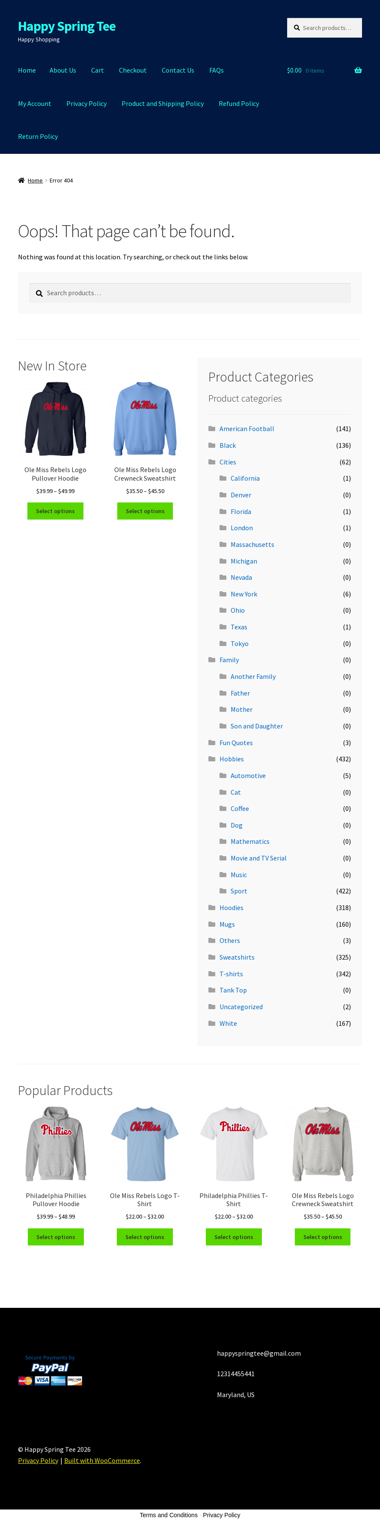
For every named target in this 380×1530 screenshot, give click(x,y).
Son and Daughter (257, 726)
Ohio (238, 610)
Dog (237, 825)
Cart (97, 70)
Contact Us (178, 70)
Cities (228, 462)
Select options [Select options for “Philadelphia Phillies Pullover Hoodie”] (55, 1237)
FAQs (216, 70)
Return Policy (38, 136)
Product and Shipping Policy (163, 103)
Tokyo (240, 643)
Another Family (253, 676)
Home (27, 70)
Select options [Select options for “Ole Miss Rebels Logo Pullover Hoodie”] (55, 511)
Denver (241, 494)
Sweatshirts (237, 957)
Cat (236, 792)
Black (228, 445)
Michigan (244, 561)
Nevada (241, 577)
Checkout (133, 70)
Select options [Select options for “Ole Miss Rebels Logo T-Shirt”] (144, 1237)
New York (244, 594)
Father (240, 693)
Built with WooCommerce (102, 1460)
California (245, 478)
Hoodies (231, 907)
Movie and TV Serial (259, 858)
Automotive (248, 775)
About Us (63, 70)
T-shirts (231, 973)
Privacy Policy (86, 103)
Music (239, 874)
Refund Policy (239, 103)
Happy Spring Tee (67, 26)
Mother (241, 709)
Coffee (240, 808)
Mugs (227, 924)
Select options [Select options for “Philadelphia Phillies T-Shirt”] (233, 1237)
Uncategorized (241, 1006)
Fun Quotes (236, 742)
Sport (239, 891)
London (242, 527)
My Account (34, 103)
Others (230, 940)
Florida (241, 511)
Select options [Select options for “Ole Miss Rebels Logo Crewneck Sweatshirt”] (145, 511)
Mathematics (250, 841)
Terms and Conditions (169, 1515)
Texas (239, 627)
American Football (247, 428)
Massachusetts (252, 544)
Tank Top (233, 990)
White (228, 1023)
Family (229, 659)
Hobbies (232, 759)
